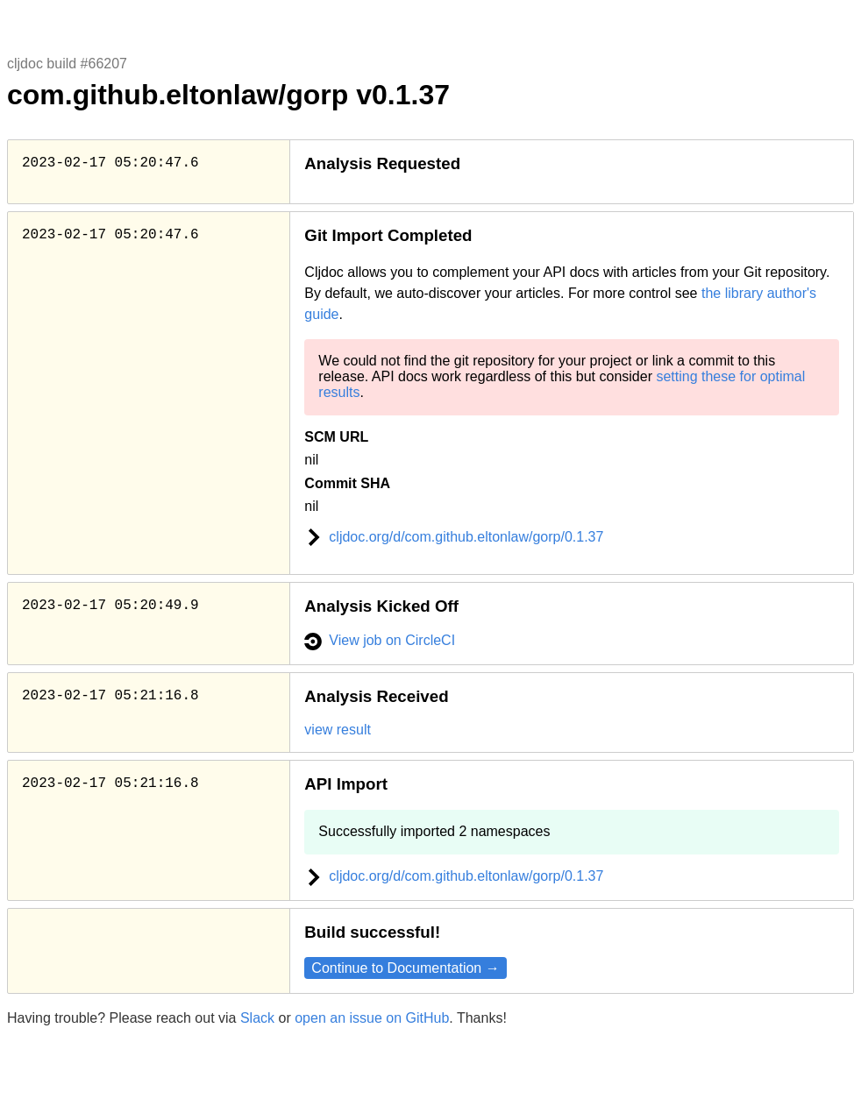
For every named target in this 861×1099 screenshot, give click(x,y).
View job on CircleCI (379, 640)
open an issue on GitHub (372, 1017)
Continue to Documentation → (405, 968)
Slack (257, 1017)
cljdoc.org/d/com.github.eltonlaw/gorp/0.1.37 (453, 536)
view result (337, 729)
